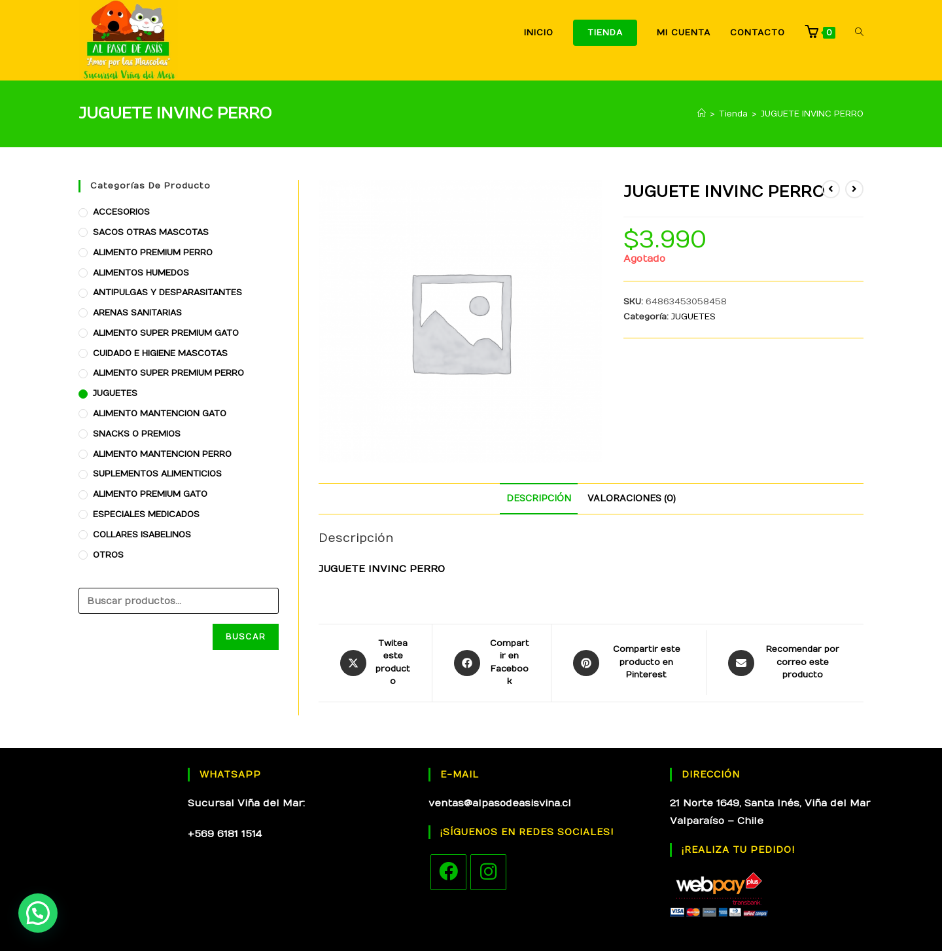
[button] (38, 913)
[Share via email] (785, 662)
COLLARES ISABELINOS (142, 534)
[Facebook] (448, 872)
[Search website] (859, 32)
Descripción (538, 498)
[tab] (539, 499)
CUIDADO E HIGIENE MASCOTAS (160, 353)
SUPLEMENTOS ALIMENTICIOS (157, 474)
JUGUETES (693, 317)
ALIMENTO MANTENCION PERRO (162, 454)
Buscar (246, 636)
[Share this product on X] (375, 663)
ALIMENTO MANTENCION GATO (159, 413)
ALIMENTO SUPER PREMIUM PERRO (168, 373)
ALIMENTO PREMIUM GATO (150, 494)
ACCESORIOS (121, 212)
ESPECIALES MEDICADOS (146, 514)
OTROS (108, 555)
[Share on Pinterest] (628, 662)
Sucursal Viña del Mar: (246, 803)
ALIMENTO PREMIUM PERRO (153, 252)
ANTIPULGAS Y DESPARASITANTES (167, 292)
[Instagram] (488, 872)
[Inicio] (701, 114)
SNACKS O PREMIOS (137, 434)
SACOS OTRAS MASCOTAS (151, 232)
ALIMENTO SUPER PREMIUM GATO (166, 333)
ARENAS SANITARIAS (137, 313)
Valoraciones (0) (631, 498)
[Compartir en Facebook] (491, 663)
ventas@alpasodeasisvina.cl (499, 803)
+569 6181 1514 (225, 834)
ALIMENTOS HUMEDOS (141, 273)
